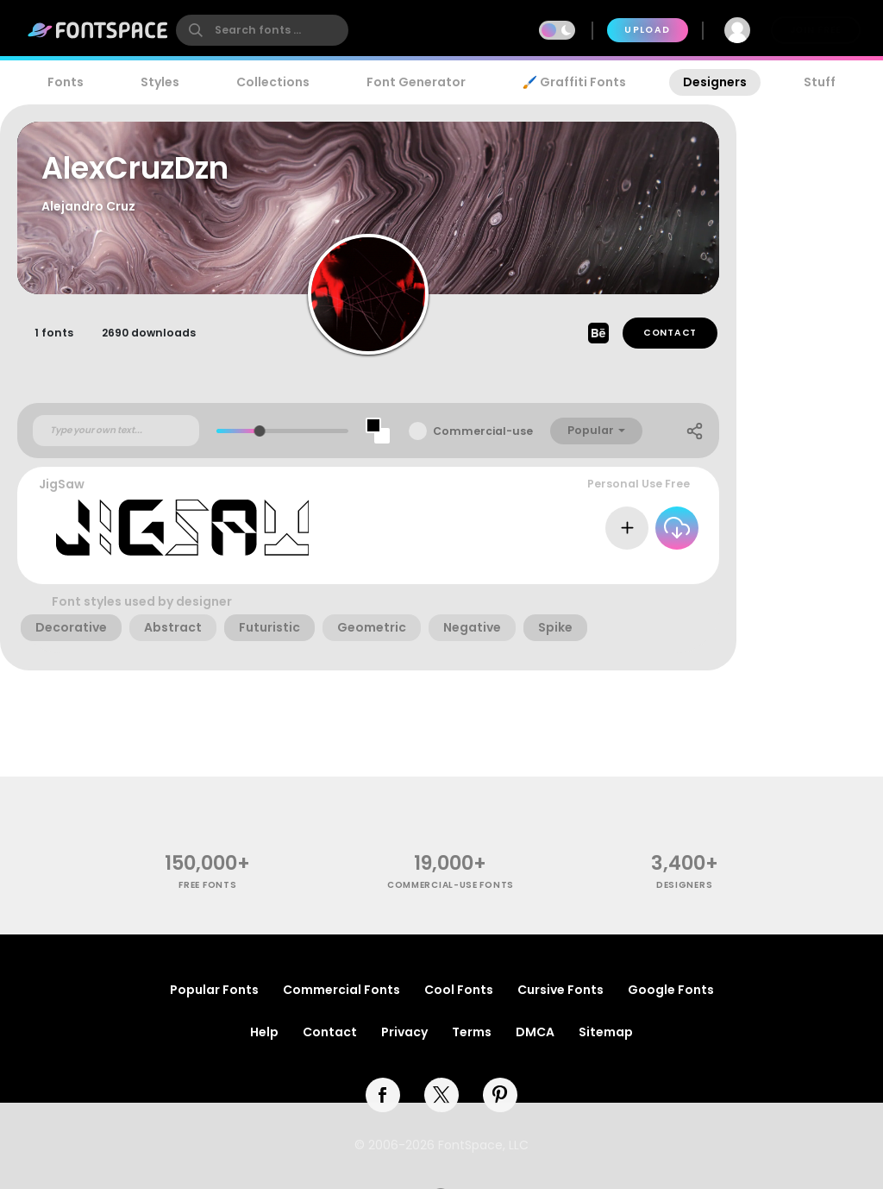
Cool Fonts (458, 989)
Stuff (820, 82)
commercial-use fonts (450, 884)
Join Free (816, 29)
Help (264, 1032)
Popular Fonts (214, 989)
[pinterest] (500, 1095)
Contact (670, 332)
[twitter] (441, 1095)
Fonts (65, 82)
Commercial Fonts (341, 989)
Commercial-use (483, 431)
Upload (647, 29)
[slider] (260, 431)
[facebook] (383, 1095)
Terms (472, 1032)
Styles (160, 82)
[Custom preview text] (116, 430)
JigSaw (62, 484)
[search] (262, 30)
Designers (715, 82)
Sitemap (606, 1032)
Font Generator (416, 82)
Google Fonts (671, 989)
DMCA (535, 1032)
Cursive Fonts (560, 989)
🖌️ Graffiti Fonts (574, 82)
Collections (273, 82)
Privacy (404, 1032)
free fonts (207, 884)
